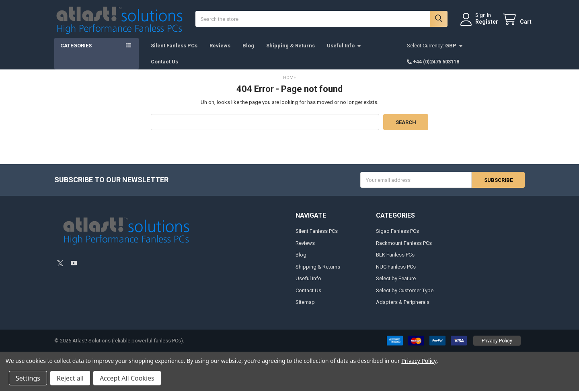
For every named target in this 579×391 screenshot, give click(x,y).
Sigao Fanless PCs (397, 238)
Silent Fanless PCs (174, 52)
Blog (248, 52)
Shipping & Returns (290, 52)
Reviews (219, 52)
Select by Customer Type (404, 297)
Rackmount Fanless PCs (404, 250)
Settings (28, 378)
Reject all (70, 378)
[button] (497, 347)
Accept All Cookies (127, 378)
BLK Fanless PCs (395, 262)
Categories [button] (76, 52)
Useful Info (344, 52)
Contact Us (164, 68)
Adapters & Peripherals (402, 309)
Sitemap (305, 309)
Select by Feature (396, 285)
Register (479, 25)
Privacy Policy (497, 347)
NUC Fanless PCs (396, 274)
